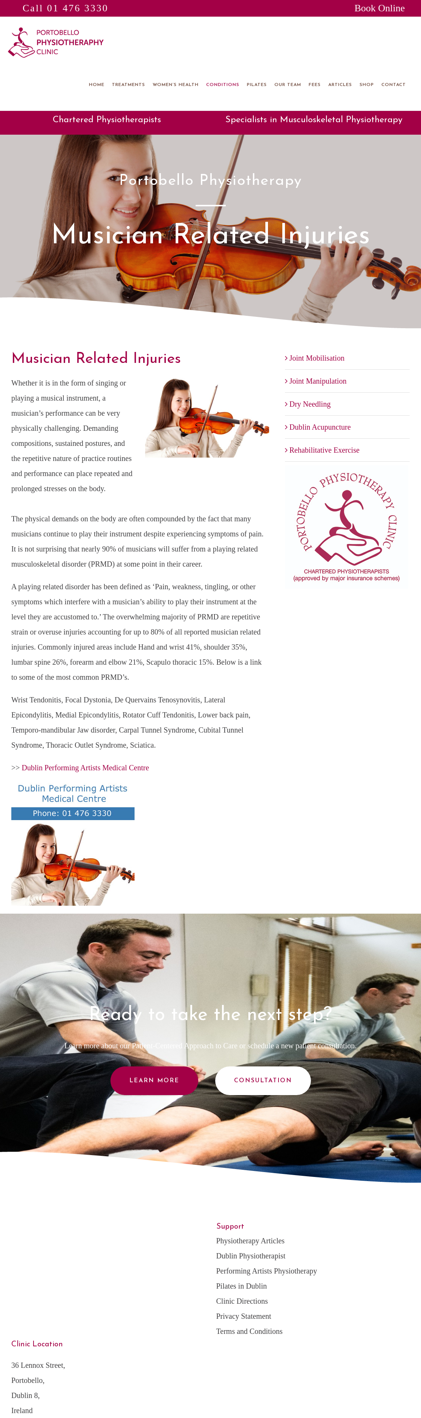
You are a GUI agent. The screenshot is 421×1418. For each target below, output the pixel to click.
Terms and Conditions (249, 1331)
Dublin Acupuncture (320, 427)
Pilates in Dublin (241, 1286)
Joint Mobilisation (316, 358)
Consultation (263, 1081)
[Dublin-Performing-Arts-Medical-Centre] (73, 786)
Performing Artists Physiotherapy (266, 1271)
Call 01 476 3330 (66, 8)
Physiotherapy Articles (250, 1241)
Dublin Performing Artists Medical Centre (85, 768)
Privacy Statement (243, 1316)
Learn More (154, 1081)
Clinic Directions (242, 1301)
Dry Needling (310, 404)
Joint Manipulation (318, 381)
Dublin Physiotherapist (251, 1256)
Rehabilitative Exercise (324, 450)
